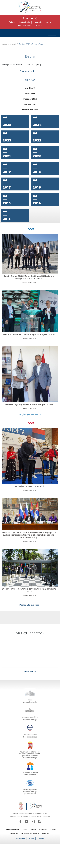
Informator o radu (25, 25)
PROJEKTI (43, 830)
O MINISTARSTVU (13, 830)
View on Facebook (30, 671)
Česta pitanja (24, 22)
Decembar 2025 (30, 109)
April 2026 (30, 88)
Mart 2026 (30, 93)
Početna (12, 22)
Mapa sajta (38, 22)
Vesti (14, 44)
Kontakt (39, 25)
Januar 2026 (30, 104)
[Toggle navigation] (52, 33)
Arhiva (48, 22)
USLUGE (45, 833)
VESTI (25, 830)
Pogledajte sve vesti (30, 414)
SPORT (33, 830)
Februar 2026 (30, 99)
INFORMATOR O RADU (30, 833)
